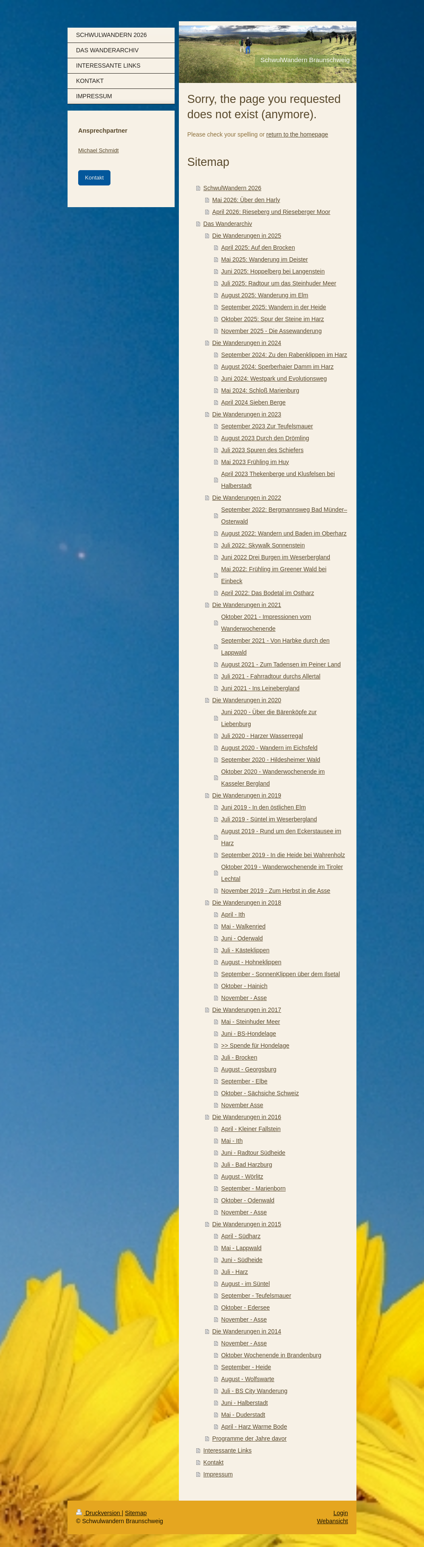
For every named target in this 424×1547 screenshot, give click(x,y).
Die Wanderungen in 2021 (246, 604)
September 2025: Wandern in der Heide (273, 307)
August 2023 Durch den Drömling (265, 438)
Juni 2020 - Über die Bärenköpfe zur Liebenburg (269, 718)
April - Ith (233, 914)
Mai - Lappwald (241, 1248)
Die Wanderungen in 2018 (246, 902)
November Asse (242, 1105)
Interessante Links (228, 1450)
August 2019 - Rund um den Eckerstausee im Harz (281, 837)
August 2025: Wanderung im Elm (264, 295)
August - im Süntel (245, 1283)
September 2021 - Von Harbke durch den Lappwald (275, 646)
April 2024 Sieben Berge (253, 402)
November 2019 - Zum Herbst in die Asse (276, 890)
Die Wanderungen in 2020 (246, 700)
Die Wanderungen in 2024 (246, 342)
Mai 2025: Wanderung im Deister (264, 259)
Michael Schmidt (98, 150)
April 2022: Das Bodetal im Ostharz (267, 593)
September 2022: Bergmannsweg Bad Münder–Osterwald (284, 515)
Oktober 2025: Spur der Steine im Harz (272, 319)
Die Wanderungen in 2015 (246, 1224)
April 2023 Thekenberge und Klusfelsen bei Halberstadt (278, 479)
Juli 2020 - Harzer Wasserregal (262, 735)
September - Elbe (244, 1081)
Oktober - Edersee (245, 1307)
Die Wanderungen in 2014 (246, 1331)
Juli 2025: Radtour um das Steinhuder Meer (278, 283)
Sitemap (136, 1513)
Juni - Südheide (242, 1259)
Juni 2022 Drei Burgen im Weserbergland (276, 557)
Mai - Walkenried (243, 926)
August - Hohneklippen (251, 962)
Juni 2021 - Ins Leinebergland (260, 688)
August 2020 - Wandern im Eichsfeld (269, 747)
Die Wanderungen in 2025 (246, 235)
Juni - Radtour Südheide (253, 1152)
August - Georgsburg (249, 1069)
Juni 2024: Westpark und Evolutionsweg (274, 378)
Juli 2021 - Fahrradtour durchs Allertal (270, 676)
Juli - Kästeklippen (245, 950)
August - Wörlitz (242, 1176)
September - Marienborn (253, 1188)
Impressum (218, 1474)
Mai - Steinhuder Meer (250, 1021)
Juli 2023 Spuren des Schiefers (262, 450)
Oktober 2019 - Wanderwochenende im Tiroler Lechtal (282, 872)
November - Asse (244, 997)
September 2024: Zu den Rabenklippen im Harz (284, 354)
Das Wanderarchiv (228, 223)
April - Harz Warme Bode (254, 1426)
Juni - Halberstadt (244, 1402)
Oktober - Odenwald (247, 1200)
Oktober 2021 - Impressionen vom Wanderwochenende (266, 622)
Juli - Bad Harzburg (246, 1164)
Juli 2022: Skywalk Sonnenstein (263, 545)
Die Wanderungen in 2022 (246, 497)
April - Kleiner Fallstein (251, 1128)
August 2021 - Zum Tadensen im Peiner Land (281, 664)
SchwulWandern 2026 (232, 188)
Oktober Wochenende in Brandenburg (271, 1355)
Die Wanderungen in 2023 (246, 414)
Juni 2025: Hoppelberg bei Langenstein (273, 271)
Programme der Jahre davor (249, 1438)
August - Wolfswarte (247, 1379)
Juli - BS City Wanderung (254, 1390)
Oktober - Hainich (244, 986)
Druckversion (99, 1513)
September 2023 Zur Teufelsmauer (267, 426)
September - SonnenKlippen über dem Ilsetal (280, 974)
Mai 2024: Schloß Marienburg (260, 390)
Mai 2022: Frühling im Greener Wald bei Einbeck (274, 575)
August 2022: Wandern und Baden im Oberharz (284, 533)
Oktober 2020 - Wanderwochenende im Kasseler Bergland (273, 777)
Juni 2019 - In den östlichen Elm (263, 807)
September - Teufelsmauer (256, 1295)
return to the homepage (297, 134)
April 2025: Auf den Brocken (258, 247)
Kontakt (213, 1462)
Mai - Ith (232, 1140)
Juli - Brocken (239, 1057)
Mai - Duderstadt (243, 1414)
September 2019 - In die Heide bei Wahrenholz (283, 855)
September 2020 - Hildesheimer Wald (270, 759)
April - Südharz (241, 1236)
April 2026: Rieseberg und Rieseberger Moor (271, 211)
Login (341, 1513)
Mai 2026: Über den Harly (246, 200)
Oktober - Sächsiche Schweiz (260, 1093)
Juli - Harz (234, 1271)
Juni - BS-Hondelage (248, 1033)
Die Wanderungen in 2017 (246, 1009)
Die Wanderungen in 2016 (246, 1117)
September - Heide (246, 1367)
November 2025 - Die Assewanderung (271, 331)
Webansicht (332, 1521)
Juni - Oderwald (242, 938)
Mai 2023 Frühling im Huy (255, 462)
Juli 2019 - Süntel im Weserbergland (269, 819)
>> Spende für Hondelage (255, 1045)
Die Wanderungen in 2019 (246, 795)
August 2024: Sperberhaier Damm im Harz (277, 366)
